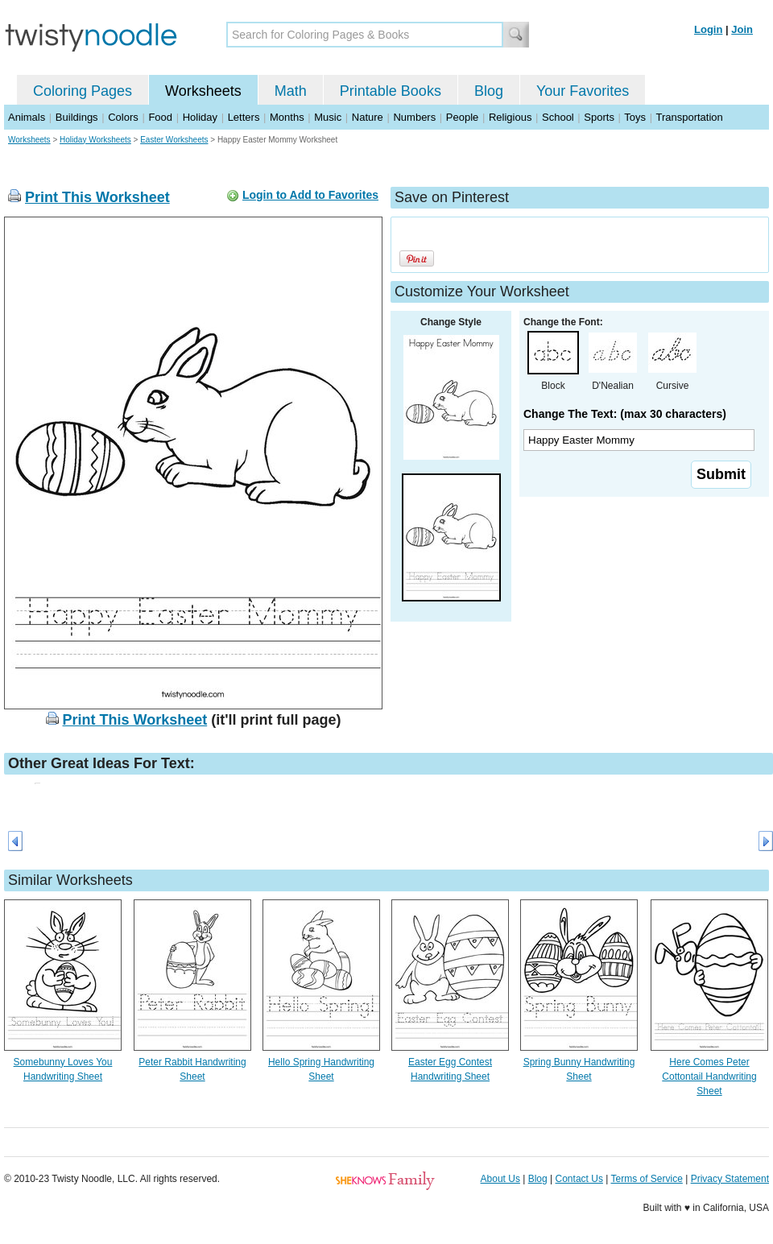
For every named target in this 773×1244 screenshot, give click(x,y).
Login (708, 29)
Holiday (200, 117)
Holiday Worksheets (95, 139)
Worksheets (203, 91)
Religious (510, 117)
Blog (488, 91)
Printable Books (390, 91)
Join (742, 29)
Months (287, 117)
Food (160, 117)
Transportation (688, 117)
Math (291, 91)
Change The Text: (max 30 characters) (624, 413)
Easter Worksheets (174, 139)
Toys (635, 117)
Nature (367, 117)
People (462, 117)
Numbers (414, 117)
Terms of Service (646, 1178)
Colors (123, 117)
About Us (500, 1178)
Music (327, 117)
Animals (26, 117)
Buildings (77, 117)
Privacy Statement (730, 1178)
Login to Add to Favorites (310, 194)
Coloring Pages (82, 91)
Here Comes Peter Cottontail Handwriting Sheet (709, 1076)
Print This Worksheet (97, 197)
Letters (244, 117)
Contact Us (579, 1178)
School (558, 117)
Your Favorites (582, 91)
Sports (599, 117)
